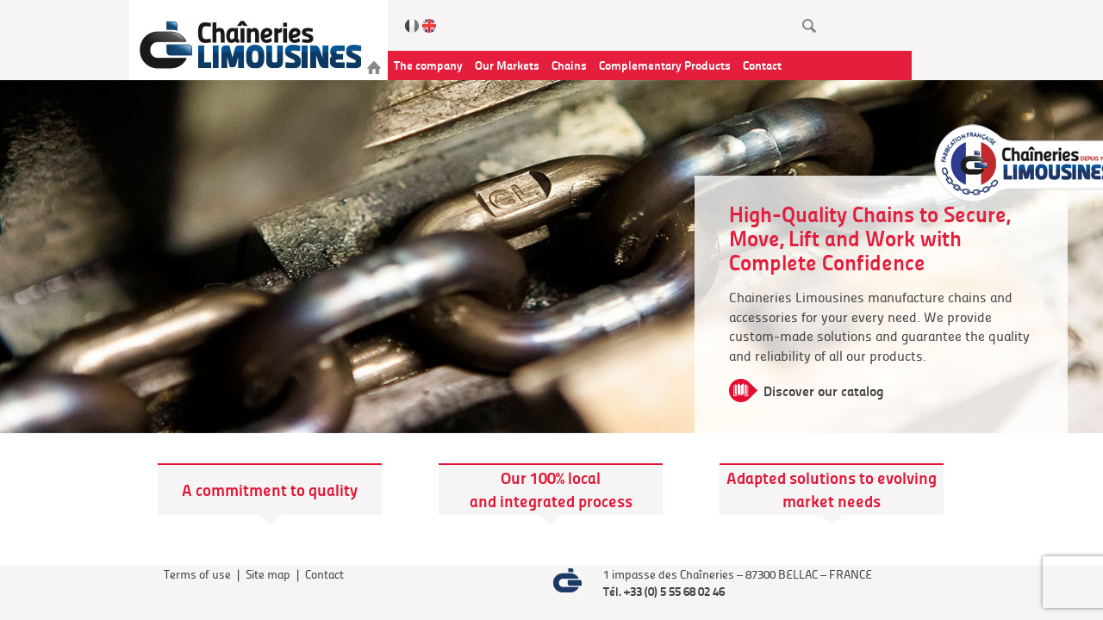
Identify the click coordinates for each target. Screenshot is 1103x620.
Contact (762, 64)
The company (428, 64)
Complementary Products (665, 64)
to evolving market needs (859, 489)
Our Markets (507, 64)
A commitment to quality (270, 489)
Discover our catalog (823, 390)
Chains (569, 64)
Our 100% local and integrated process (551, 489)
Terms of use (197, 574)
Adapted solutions (792, 477)
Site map (268, 574)
